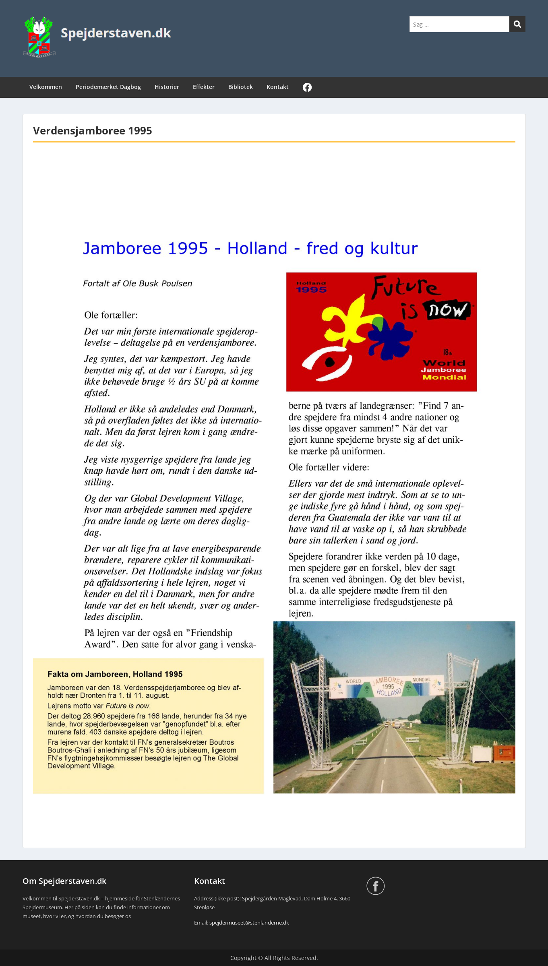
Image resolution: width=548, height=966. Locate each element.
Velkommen (45, 87)
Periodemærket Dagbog (108, 87)
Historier (167, 87)
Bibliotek (240, 87)
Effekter (204, 87)
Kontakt (278, 87)
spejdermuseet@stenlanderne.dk (249, 922)
